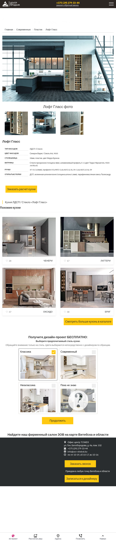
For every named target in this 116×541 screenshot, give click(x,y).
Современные (23, 29)
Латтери (106, 260)
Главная (9, 29)
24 (10, 97)
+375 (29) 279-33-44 (67, 2)
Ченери (48, 260)
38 (68, 311)
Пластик (38, 29)
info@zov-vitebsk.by (77, 451)
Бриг (108, 311)
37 (10, 311)
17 (68, 260)
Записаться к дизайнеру (81, 478)
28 (10, 260)
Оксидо (47, 311)
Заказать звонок (80, 463)
